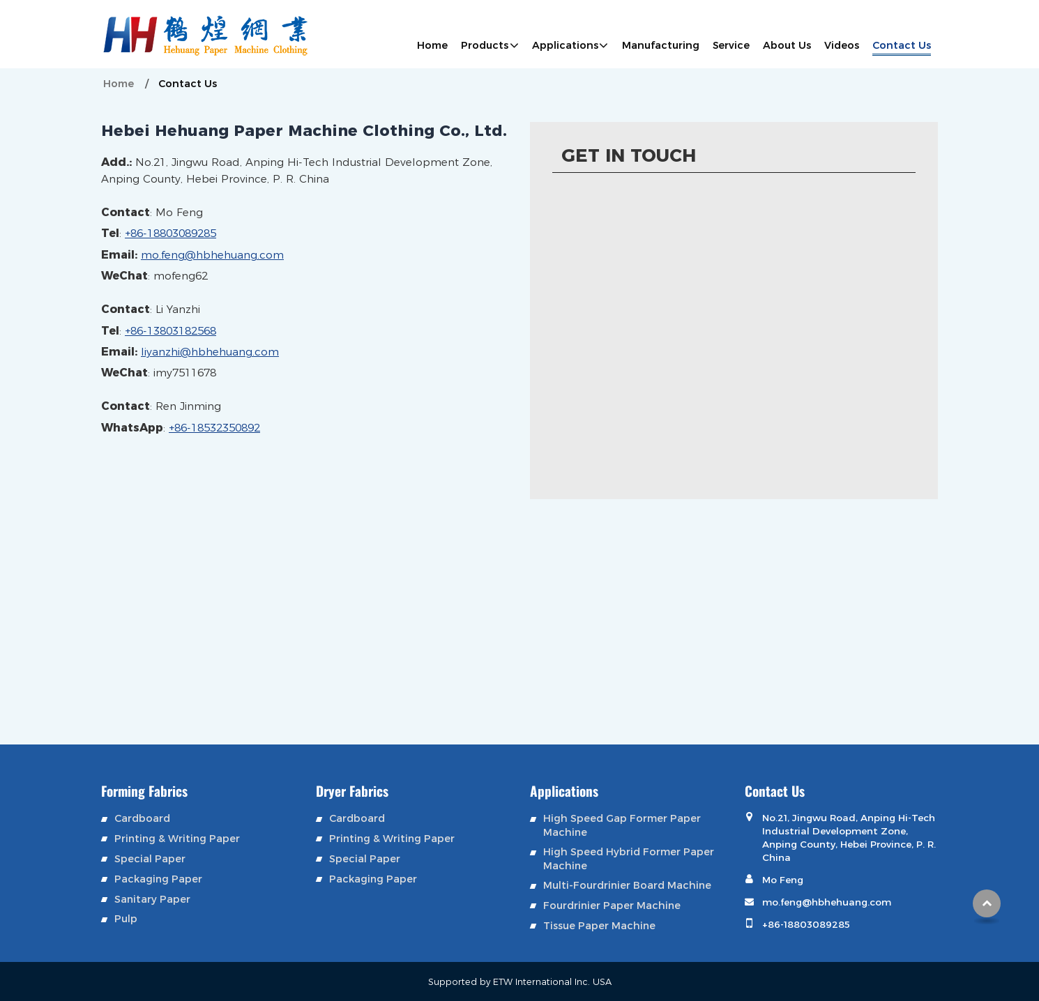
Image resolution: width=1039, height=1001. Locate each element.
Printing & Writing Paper (177, 838)
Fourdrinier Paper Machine (612, 905)
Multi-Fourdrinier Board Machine (627, 885)
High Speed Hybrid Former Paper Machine (628, 858)
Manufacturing (660, 45)
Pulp (125, 918)
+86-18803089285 (170, 233)
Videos (841, 45)
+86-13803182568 (170, 330)
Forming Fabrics (144, 791)
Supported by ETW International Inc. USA (520, 982)
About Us (787, 45)
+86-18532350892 (214, 427)
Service (731, 45)
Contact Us (901, 45)
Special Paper (149, 858)
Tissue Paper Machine (599, 925)
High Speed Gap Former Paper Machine (622, 824)
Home (432, 45)
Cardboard (142, 818)
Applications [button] (565, 45)
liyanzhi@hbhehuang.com (210, 351)
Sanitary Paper (152, 899)
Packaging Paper (158, 879)
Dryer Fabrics (352, 791)
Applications (564, 791)
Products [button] (484, 45)
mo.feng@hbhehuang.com (212, 254)
